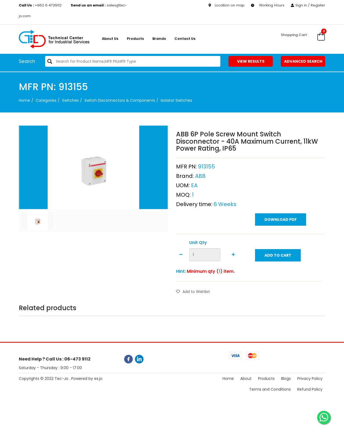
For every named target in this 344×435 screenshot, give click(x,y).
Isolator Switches (176, 100)
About (246, 383)
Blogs (286, 383)
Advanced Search (303, 61)
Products (135, 38)
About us (110, 38)
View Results (250, 61)
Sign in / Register (308, 5)
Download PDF (280, 232)
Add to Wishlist (193, 305)
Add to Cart (277, 268)
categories (46, 100)
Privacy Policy (309, 383)
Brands (159, 38)
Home (24, 100)
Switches (70, 100)
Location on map (227, 5)
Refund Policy (309, 394)
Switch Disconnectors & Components (119, 100)
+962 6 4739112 (41, 5)
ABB (200, 189)
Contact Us (184, 38)
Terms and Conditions (270, 394)
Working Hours (267, 5)
